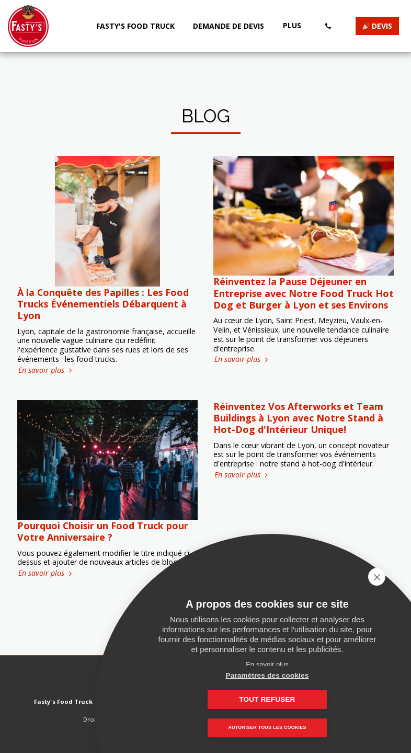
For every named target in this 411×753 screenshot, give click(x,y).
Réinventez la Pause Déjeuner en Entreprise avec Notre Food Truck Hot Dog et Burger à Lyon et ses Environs (303, 293)
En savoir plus (46, 370)
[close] (386, 577)
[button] (328, 26)
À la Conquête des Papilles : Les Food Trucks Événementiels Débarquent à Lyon (103, 304)
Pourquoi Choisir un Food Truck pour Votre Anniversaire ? (102, 531)
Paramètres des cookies (215, 699)
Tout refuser (319, 699)
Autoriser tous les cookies (267, 728)
